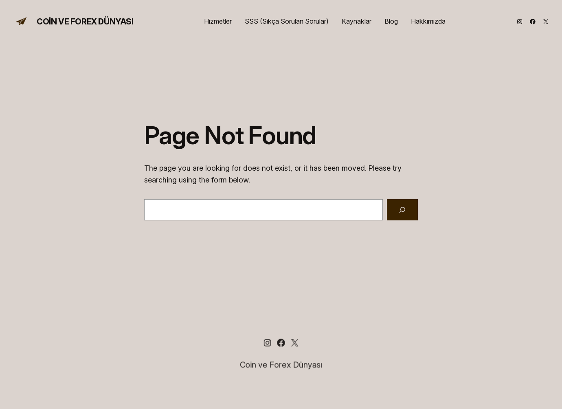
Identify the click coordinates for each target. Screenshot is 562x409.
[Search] (402, 209)
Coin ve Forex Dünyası (85, 21)
